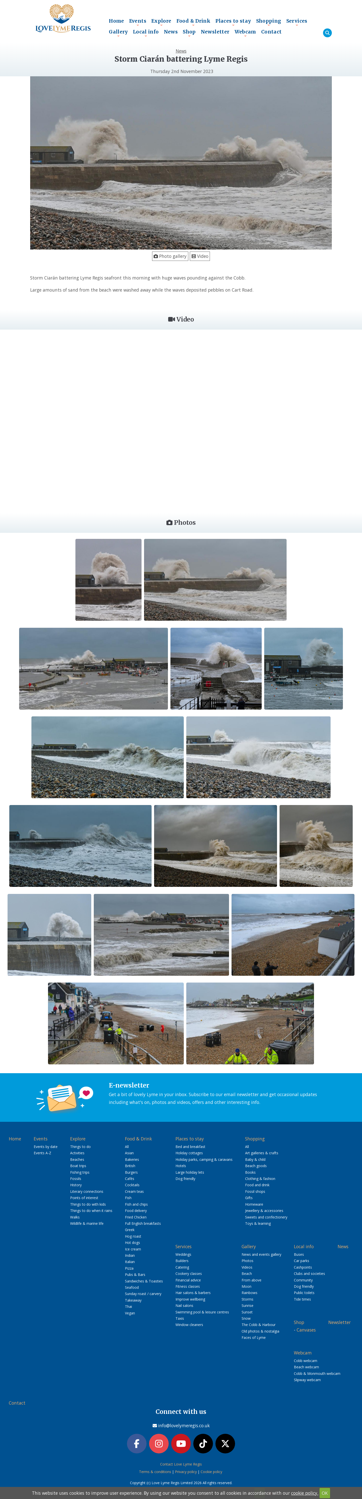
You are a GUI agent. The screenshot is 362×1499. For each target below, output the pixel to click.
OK (325, 1493)
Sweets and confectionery (266, 1217)
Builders (182, 1260)
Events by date (46, 1146)
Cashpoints (303, 1267)
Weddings (183, 1254)
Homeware (254, 1204)
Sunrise (247, 1305)
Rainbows (249, 1292)
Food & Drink (193, 22)
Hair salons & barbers (193, 1292)
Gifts (249, 1197)
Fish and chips (136, 1204)
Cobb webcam (305, 1360)
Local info (146, 33)
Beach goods (256, 1165)
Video (200, 256)
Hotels (180, 1165)
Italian (130, 1261)
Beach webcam (306, 1367)
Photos (247, 1260)
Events (137, 22)
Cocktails (132, 1184)
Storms (247, 1299)
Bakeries (132, 1159)
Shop (189, 33)
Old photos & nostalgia (260, 1331)
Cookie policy (211, 1471)
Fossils (75, 1178)
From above (251, 1280)
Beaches (77, 1159)
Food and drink (257, 1184)
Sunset (247, 1312)
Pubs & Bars (135, 1274)
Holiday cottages (189, 1153)
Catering (182, 1267)
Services (296, 22)
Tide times (302, 1299)
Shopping (268, 22)
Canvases (306, 1330)
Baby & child (255, 1159)
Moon (246, 1286)
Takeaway (133, 1300)
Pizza (129, 1268)
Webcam (245, 33)
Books (250, 1172)
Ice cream (133, 1249)
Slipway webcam (307, 1379)
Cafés (129, 1178)
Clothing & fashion (260, 1178)
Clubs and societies (309, 1273)
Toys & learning (258, 1223)
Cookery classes (188, 1273)
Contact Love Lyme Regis (181, 1464)
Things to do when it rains (91, 1210)
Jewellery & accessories (264, 1210)
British (130, 1165)
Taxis (179, 1318)
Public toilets (304, 1292)
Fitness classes (187, 1286)
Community (303, 1280)
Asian (129, 1153)
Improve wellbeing (190, 1299)
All (127, 1146)
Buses (299, 1254)
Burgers (131, 1172)
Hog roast (133, 1236)
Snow (246, 1318)
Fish (128, 1197)
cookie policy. (304, 1493)
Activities (77, 1153)
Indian (130, 1255)
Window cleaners (189, 1324)
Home (116, 21)
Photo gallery (170, 256)
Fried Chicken (136, 1217)
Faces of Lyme (254, 1337)
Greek (129, 1229)
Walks (75, 1217)
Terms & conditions (155, 1471)
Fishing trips (79, 1172)
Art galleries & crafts (261, 1153)
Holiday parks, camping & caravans (204, 1159)
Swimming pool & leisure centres (202, 1312)
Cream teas (134, 1191)
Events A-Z (42, 1153)
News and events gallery (261, 1254)
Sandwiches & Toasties (144, 1281)
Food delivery (136, 1210)
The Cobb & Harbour (259, 1324)
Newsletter (215, 32)
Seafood (132, 1287)
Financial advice (188, 1280)
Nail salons (184, 1305)
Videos (247, 1267)
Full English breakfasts (143, 1223)
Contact (271, 32)
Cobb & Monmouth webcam (317, 1373)
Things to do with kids (88, 1204)
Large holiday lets (189, 1172)
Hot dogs (132, 1242)
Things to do (80, 1146)
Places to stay (233, 22)
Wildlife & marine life (87, 1223)
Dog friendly (185, 1178)
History (76, 1184)
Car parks (301, 1260)
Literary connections (86, 1191)
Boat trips (78, 1165)
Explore (161, 22)
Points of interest (84, 1197)
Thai (128, 1306)
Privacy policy (186, 1471)
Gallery (118, 33)
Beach (247, 1273)
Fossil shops (255, 1191)
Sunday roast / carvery (143, 1293)
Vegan (130, 1313)
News (171, 32)
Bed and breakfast (190, 1146)
